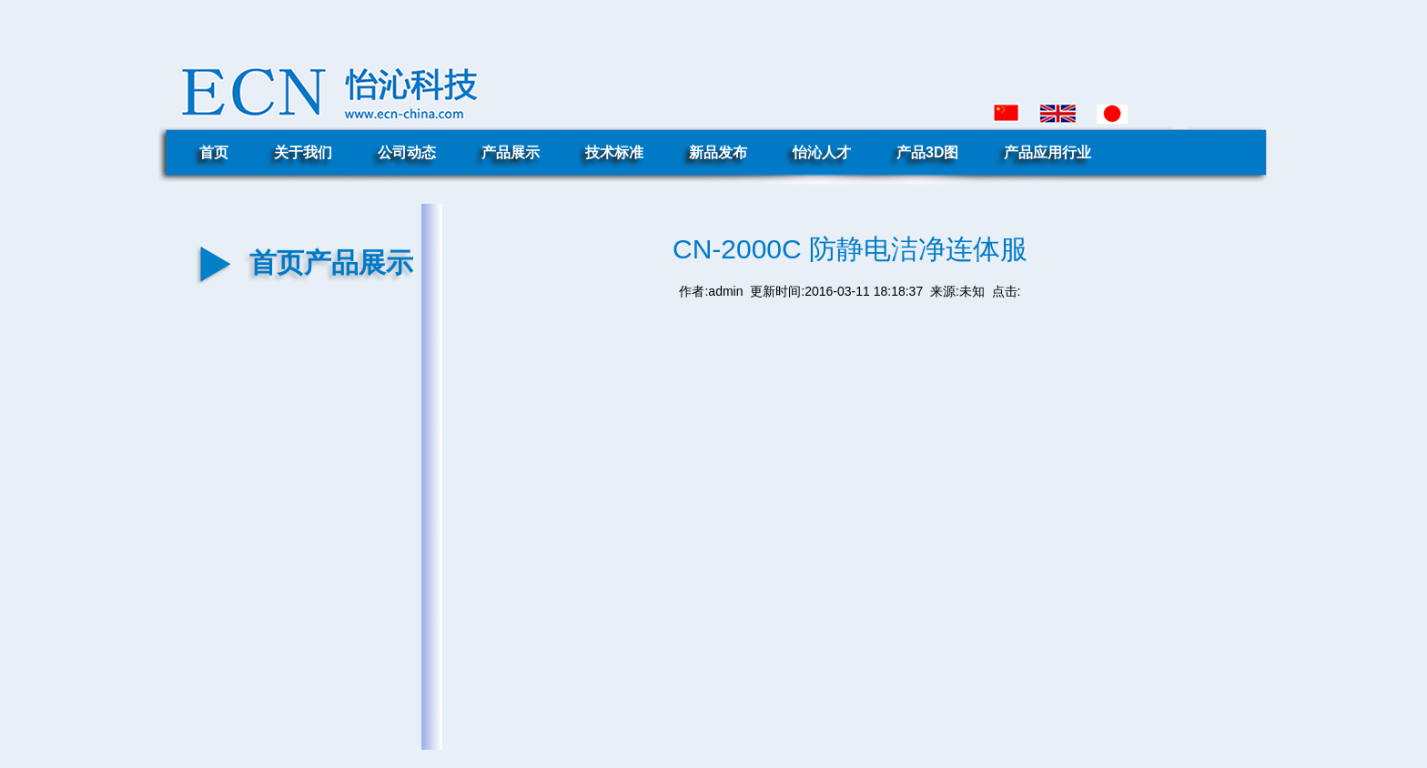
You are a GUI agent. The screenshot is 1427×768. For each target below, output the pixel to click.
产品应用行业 (1047, 152)
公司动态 (407, 152)
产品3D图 (927, 152)
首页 (213, 152)
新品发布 (718, 152)
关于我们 (303, 152)
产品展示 (510, 152)
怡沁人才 (822, 152)
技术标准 (614, 152)
